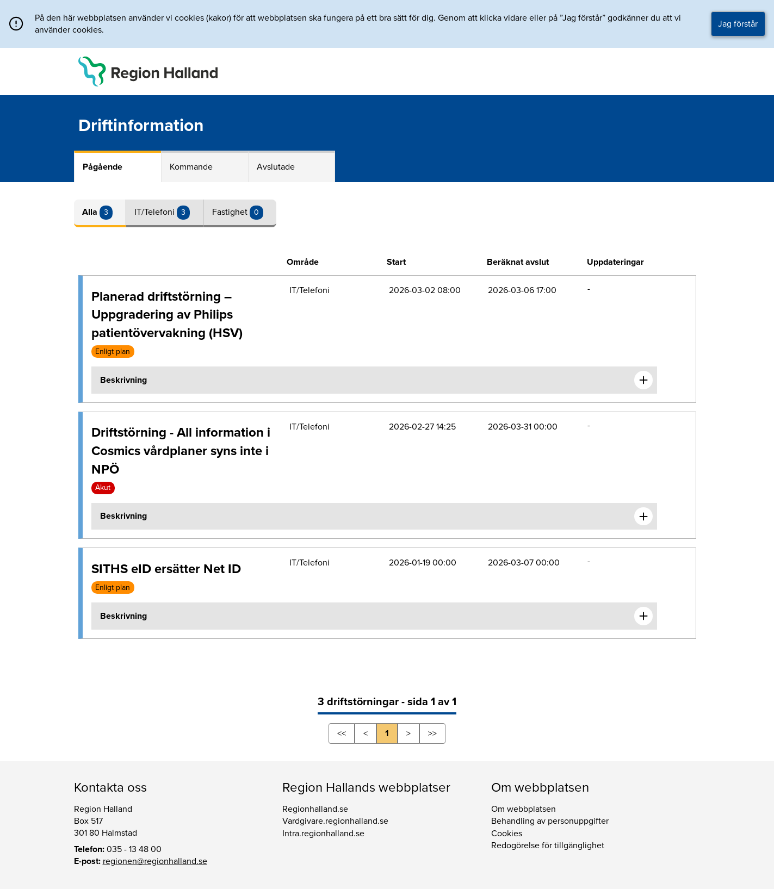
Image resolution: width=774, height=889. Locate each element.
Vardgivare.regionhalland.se (335, 821)
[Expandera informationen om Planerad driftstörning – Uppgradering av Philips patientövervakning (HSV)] (643, 380)
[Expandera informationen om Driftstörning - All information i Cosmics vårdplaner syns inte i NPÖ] (643, 516)
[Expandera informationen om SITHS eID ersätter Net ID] (643, 616)
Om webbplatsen (523, 809)
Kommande (191, 166)
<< (341, 733)
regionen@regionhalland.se (155, 861)
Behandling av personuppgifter (550, 821)
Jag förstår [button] (738, 23)
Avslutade (276, 166)
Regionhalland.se (315, 809)
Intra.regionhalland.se (323, 833)
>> (432, 733)
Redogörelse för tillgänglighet (547, 845)
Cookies (506, 833)
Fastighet (231, 212)
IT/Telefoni (155, 212)
